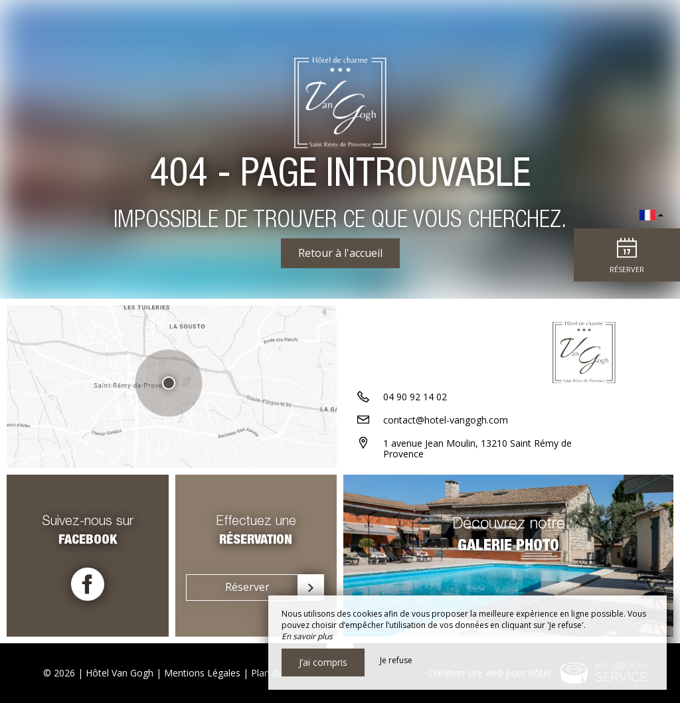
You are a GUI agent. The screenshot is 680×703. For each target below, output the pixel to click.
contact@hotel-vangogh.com (445, 420)
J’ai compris (323, 662)
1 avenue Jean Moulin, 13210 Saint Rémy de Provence (477, 449)
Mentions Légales (202, 672)
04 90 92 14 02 (415, 396)
